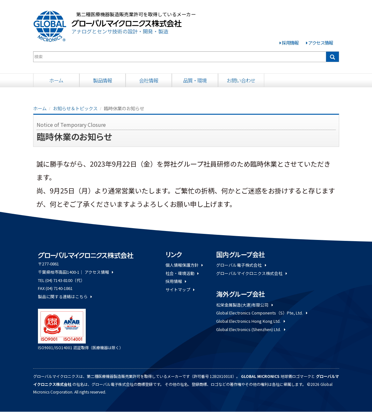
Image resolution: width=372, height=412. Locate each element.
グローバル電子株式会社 (241, 265)
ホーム (56, 80)
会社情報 (148, 80)
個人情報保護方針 (184, 265)
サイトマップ (179, 289)
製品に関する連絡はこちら (65, 296)
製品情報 (102, 80)
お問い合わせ (241, 80)
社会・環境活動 (182, 273)
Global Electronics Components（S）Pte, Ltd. (261, 313)
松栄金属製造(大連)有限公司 (244, 305)
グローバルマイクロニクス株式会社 (251, 273)
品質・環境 (195, 80)
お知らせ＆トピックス (75, 108)
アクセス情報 (320, 42)
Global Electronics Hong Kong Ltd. (250, 321)
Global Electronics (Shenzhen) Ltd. (250, 329)
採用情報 (290, 42)
